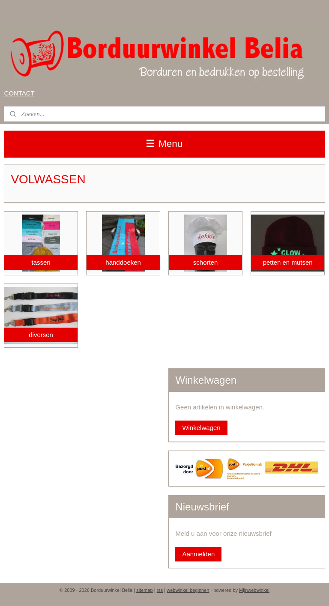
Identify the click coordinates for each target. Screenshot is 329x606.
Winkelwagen (201, 427)
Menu (165, 143)
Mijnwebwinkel (254, 590)
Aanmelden (198, 554)
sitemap (144, 590)
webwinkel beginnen (188, 590)
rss (160, 590)
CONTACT (19, 93)
